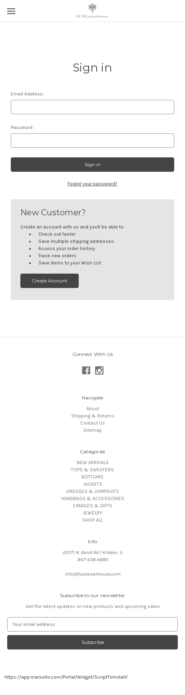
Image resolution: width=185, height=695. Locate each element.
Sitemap (92, 430)
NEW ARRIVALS (93, 462)
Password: (22, 127)
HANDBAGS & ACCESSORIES (92, 498)
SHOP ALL (92, 520)
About (92, 408)
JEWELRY (92, 513)
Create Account (50, 281)
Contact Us (92, 423)
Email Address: (27, 94)
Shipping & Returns (92, 416)
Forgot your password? (92, 184)
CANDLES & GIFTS (92, 505)
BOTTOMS (92, 477)
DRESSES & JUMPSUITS (92, 491)
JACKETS (92, 484)
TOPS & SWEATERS (92, 470)
